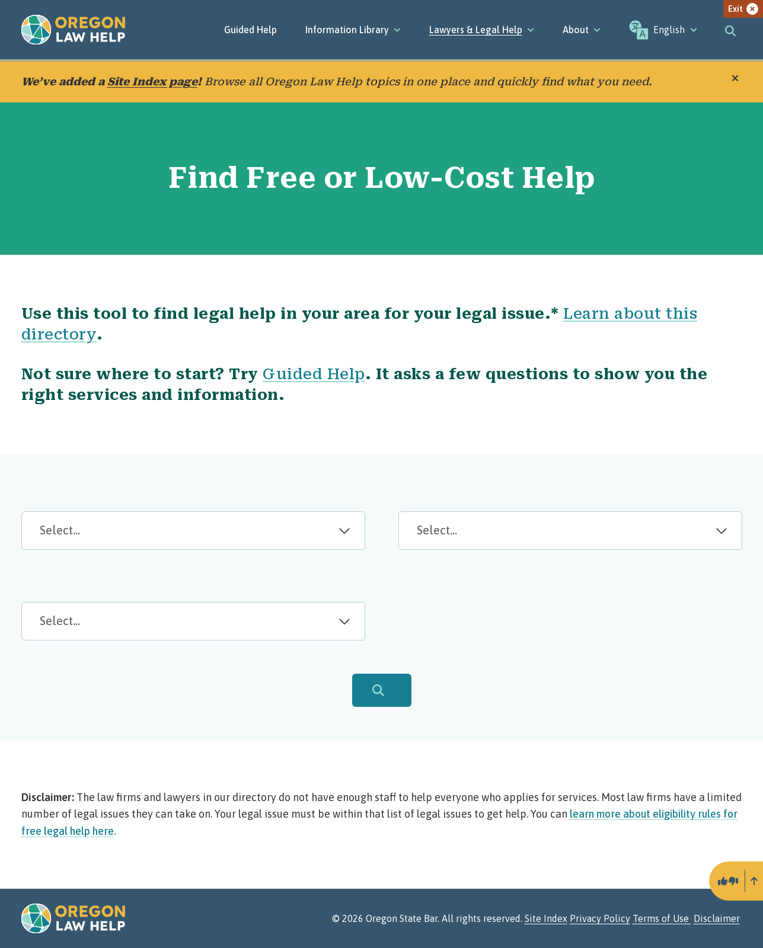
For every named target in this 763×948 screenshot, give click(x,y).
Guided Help (250, 29)
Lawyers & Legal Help (481, 29)
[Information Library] (353, 29)
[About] (582, 29)
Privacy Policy (600, 918)
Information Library (353, 29)
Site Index (546, 918)
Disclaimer (717, 918)
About (582, 29)
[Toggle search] (730, 29)
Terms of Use (662, 918)
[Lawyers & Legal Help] (481, 29)
